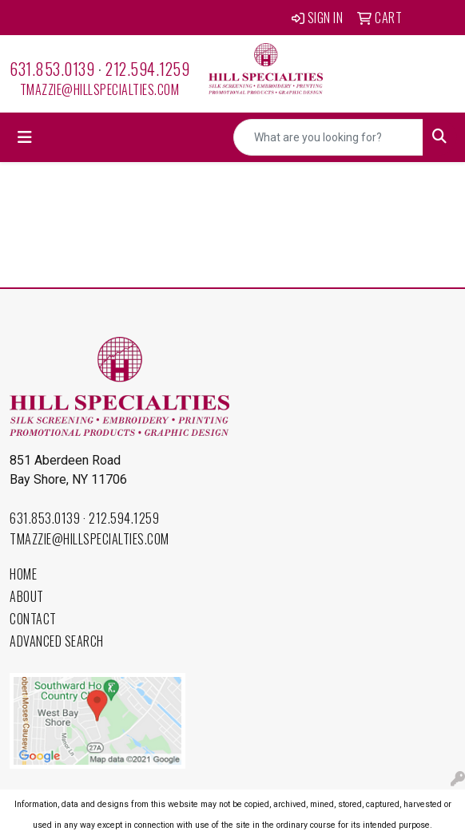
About (27, 596)
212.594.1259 (147, 69)
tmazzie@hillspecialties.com (100, 89)
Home (23, 574)
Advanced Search (57, 641)
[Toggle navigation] (25, 137)
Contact (33, 618)
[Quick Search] (328, 137)
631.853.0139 (52, 69)
